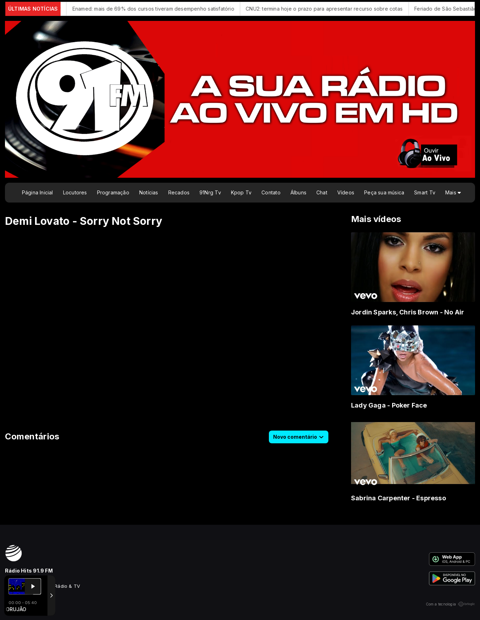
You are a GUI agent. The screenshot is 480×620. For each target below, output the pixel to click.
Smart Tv (424, 192)
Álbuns (298, 192)
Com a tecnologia (450, 604)
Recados (179, 192)
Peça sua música (384, 192)
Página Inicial (37, 192)
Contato (270, 192)
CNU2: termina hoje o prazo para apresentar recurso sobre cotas (330, 9)
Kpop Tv (241, 192)
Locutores (75, 192)
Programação (113, 192)
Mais (453, 192)
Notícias (148, 192)
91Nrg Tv (210, 192)
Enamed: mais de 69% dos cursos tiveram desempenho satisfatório (160, 9)
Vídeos (345, 192)
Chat (321, 192)
